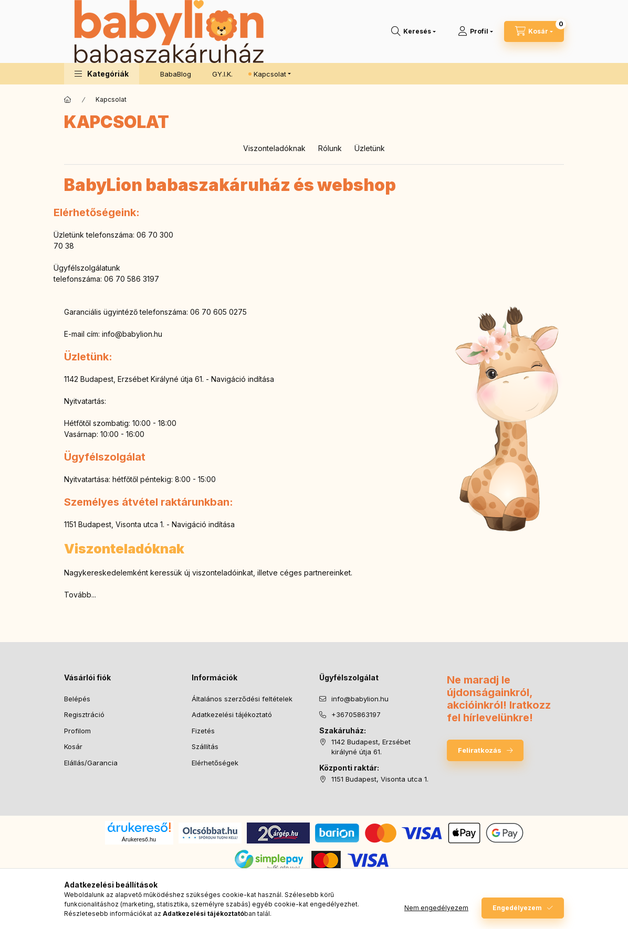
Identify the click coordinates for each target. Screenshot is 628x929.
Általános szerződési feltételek (242, 699)
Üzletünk (369, 148)
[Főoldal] (67, 99)
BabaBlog (175, 74)
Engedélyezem (517, 908)
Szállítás (205, 746)
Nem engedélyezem (436, 908)
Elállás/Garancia (91, 763)
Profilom (77, 731)
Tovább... (80, 594)
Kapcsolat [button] (270, 74)
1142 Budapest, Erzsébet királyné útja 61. (371, 747)
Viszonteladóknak (274, 148)
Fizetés (203, 731)
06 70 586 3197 (131, 278)
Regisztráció (84, 714)
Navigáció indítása (242, 379)
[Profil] (475, 31)
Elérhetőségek (215, 763)
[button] (101, 73)
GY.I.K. (222, 74)
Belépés (77, 699)
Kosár (73, 746)
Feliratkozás (479, 750)
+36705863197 (356, 714)
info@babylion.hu (132, 333)
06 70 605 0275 (218, 311)
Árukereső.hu (139, 839)
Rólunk (330, 148)
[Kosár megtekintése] (534, 31)
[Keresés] (413, 31)
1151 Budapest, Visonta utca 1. (379, 779)
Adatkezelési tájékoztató (232, 714)
